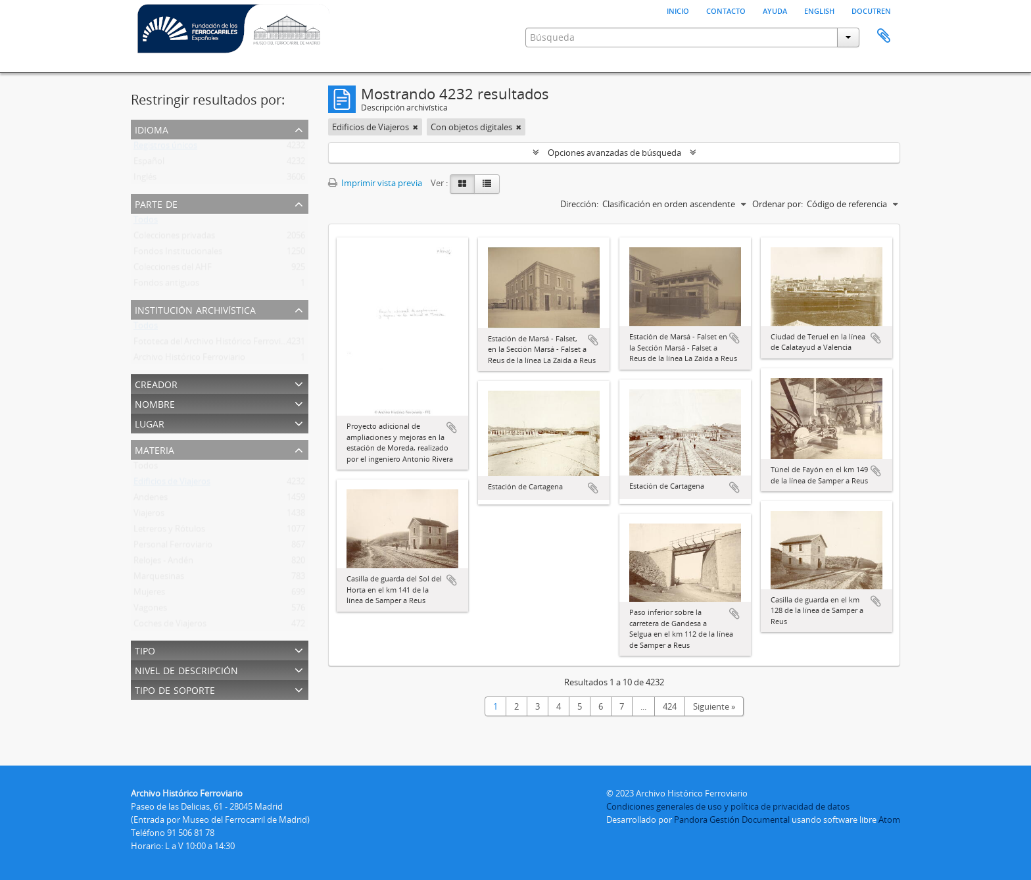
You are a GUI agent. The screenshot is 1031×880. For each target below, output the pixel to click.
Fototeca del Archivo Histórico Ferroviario (214, 344)
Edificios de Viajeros (171, 484)
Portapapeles (883, 36)
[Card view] (462, 184)
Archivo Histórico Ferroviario (189, 360)
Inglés (144, 179)
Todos (145, 222)
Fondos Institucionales (177, 254)
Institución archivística (195, 309)
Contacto (726, 10)
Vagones (150, 610)
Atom (889, 819)
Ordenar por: (777, 204)
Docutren (871, 10)
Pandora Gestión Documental (732, 819)
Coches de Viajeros (169, 626)
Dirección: (579, 204)
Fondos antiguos (166, 285)
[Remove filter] (415, 127)
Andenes (150, 500)
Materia (154, 449)
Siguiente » (714, 706)
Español (148, 164)
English (819, 10)
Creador (156, 383)
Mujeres (149, 594)
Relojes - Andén (163, 563)
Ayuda (775, 10)
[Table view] (487, 184)
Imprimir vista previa (375, 183)
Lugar (149, 422)
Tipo (145, 649)
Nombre (155, 403)
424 (670, 706)
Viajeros (148, 516)
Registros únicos (165, 148)
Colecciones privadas (174, 238)
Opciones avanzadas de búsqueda (614, 153)
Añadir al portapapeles (451, 427)
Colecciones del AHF (172, 270)
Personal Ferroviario (172, 547)
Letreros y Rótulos (169, 531)
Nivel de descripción (186, 669)
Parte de (156, 203)
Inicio (678, 10)
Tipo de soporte (175, 689)
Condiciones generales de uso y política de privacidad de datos (728, 806)
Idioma (151, 128)
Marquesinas (158, 579)
